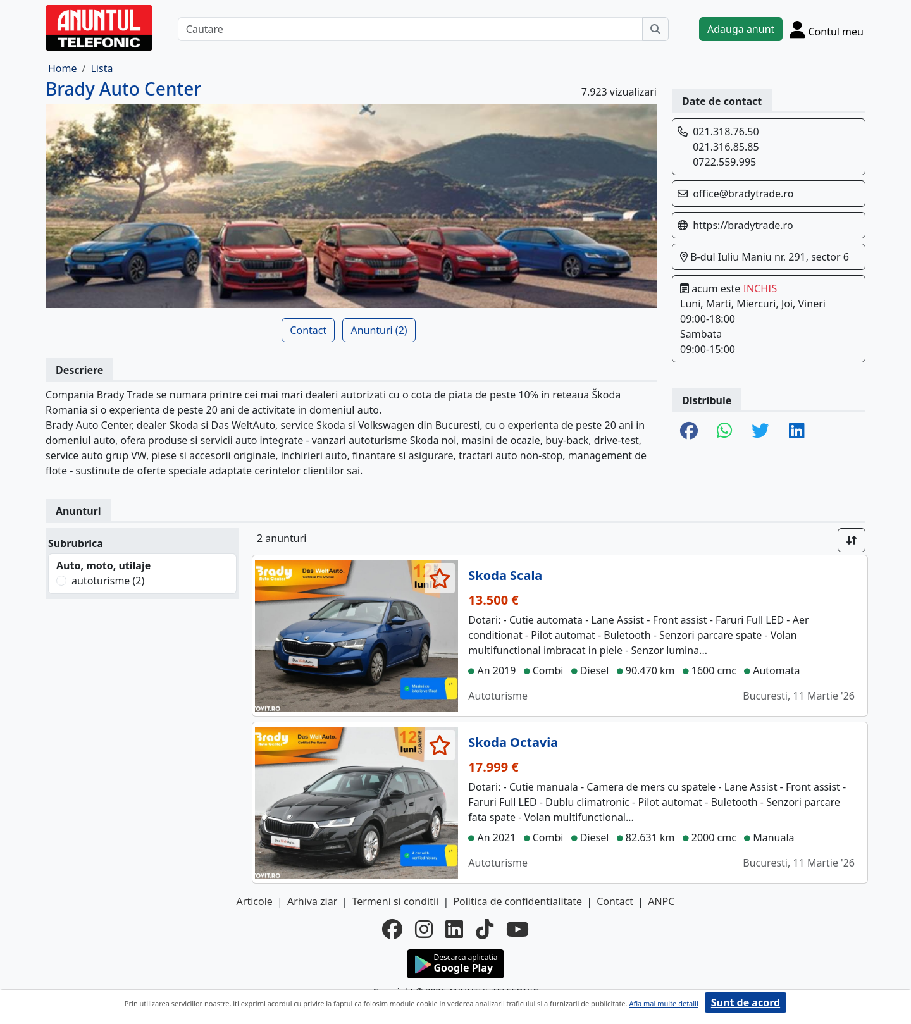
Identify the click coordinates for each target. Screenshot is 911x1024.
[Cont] (826, 29)
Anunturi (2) (378, 330)
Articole (255, 901)
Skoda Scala (505, 575)
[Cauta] (655, 29)
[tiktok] (484, 929)
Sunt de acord (745, 1002)
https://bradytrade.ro (743, 225)
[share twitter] (760, 431)
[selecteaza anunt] (440, 578)
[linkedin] (454, 929)
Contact (308, 330)
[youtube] (517, 929)
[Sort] (851, 540)
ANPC (661, 901)
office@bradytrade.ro (743, 193)
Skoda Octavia (513, 742)
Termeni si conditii (395, 901)
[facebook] (392, 929)
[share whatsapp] (725, 431)
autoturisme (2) (107, 581)
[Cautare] (410, 29)
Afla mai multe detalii (663, 1003)
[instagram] (424, 929)
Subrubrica (75, 543)
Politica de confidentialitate (517, 901)
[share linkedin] (797, 431)
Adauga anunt (740, 29)
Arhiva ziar (312, 901)
